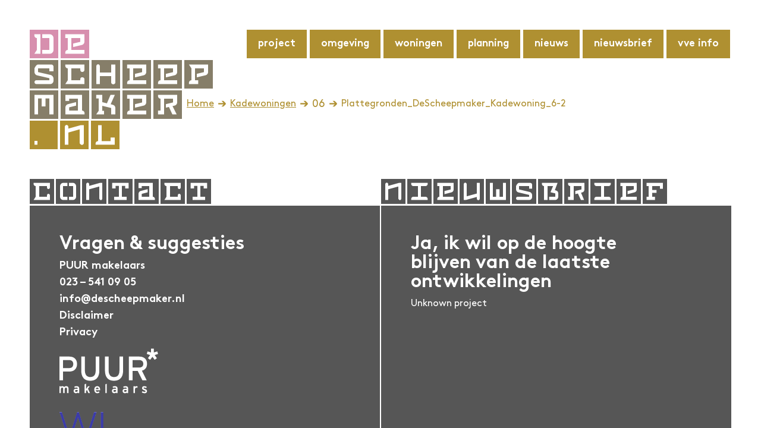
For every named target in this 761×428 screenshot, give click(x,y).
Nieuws (551, 44)
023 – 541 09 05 (97, 283)
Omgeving (345, 44)
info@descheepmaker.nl (122, 299)
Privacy (78, 333)
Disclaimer (86, 316)
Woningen (418, 44)
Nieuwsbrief (623, 44)
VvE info (698, 44)
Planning (488, 44)
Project (276, 44)
